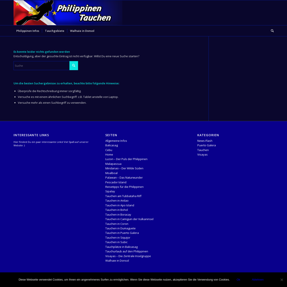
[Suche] (271, 30)
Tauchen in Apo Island (119, 205)
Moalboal (111, 173)
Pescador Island (115, 182)
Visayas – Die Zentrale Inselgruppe (128, 256)
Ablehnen (258, 279)
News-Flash (204, 141)
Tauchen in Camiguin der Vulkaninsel (129, 219)
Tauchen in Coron (116, 224)
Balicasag (111, 145)
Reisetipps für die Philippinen (124, 187)
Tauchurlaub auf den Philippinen (126, 251)
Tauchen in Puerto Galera (122, 233)
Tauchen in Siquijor (117, 237)
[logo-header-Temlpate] (68, 12)
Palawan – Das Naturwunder (124, 177)
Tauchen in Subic (116, 242)
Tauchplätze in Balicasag (121, 247)
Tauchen (203, 150)
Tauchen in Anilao (117, 200)
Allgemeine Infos (116, 141)
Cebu (108, 150)
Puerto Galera (206, 145)
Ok (238, 279)
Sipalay (110, 191)
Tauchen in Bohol (116, 210)
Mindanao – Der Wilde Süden (124, 168)
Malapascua (113, 164)
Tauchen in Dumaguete (120, 228)
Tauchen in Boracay (118, 214)
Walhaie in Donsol (117, 260)
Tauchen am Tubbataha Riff (123, 196)
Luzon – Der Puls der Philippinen (126, 159)
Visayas (202, 154)
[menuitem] (28, 30)
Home (109, 154)
